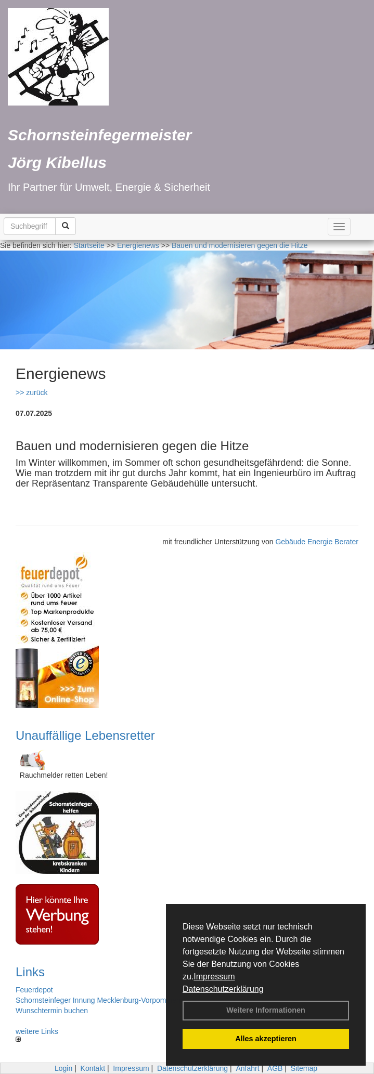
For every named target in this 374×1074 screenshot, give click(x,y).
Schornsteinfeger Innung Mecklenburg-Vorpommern (99, 1000)
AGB (275, 1068)
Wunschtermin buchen (52, 1010)
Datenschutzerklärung (223, 989)
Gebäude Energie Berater (316, 542)
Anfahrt (247, 1068)
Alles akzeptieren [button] (265, 1038)
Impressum (214, 976)
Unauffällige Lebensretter (85, 735)
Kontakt (93, 1068)
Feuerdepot (34, 990)
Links (30, 972)
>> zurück (31, 392)
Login (63, 1068)
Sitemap (304, 1068)
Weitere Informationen (265, 1010)
